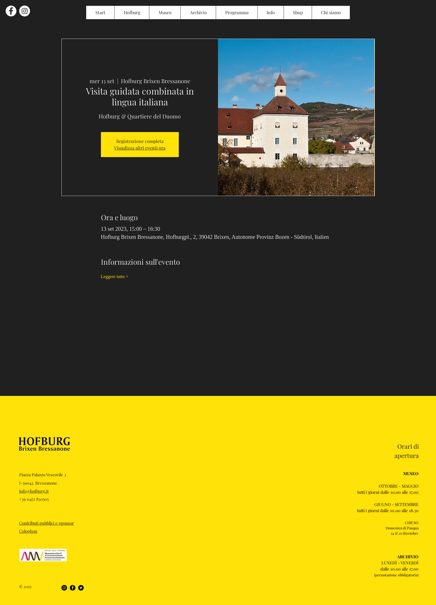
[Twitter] (81, 588)
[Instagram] (64, 588)
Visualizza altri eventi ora (139, 148)
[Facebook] (72, 588)
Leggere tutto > (114, 276)
